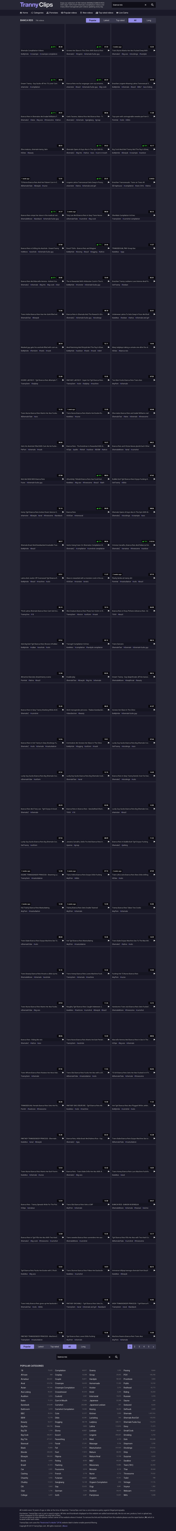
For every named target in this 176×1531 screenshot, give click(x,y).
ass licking (148, 87)
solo (122, 120)
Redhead (128, 1388)
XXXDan (69, 516)
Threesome (129, 1474)
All (135, 20)
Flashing (58, 1465)
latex (33, 120)
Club (23, 1491)
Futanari (58, 1478)
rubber (33, 647)
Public (126, 1383)
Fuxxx (23, 483)
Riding (126, 1392)
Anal (23, 1383)
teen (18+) (140, 186)
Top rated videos (104, 12)
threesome (49, 120)
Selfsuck (127, 1409)
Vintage (127, 1482)
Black (23, 1448)
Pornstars (52, 12)
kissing (79, 252)
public (76, 450)
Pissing (127, 1370)
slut (58, 285)
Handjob (93, 1379)
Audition (24, 1396)
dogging (94, 252)
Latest (106, 20)
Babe (23, 1400)
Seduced (127, 1405)
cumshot (83, 219)
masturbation (126, 582)
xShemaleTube (72, 219)
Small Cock (128, 1431)
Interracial (93, 1396)
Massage (93, 1443)
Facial (57, 1443)
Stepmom (128, 1443)
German (58, 1491)
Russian (127, 1396)
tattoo (58, 120)
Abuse (65, 1526)
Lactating (93, 1418)
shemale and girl (89, 186)
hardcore (79, 1010)
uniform (88, 614)
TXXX (114, 614)
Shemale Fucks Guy (132, 1422)
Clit (22, 1486)
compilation (35, 87)
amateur (126, 549)
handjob (143, 54)
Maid (91, 1439)
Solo (126, 1439)
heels (42, 351)
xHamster (24, 87)
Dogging (58, 1422)
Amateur (25, 1379)
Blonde (24, 1452)
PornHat (115, 120)
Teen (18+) (128, 1465)
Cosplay (58, 1375)
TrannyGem (116, 219)
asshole (33, 252)
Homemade (94, 1383)
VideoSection (71, 713)
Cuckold (58, 1396)
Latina (92, 1426)
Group (92, 1375)
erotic (86, 582)
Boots (23, 1461)
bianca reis (124, 351)
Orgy (91, 1486)
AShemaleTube (26, 186)
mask (49, 351)
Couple (58, 1379)
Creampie (59, 1383)
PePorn (23, 450)
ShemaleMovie (26, 219)
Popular (92, 20)
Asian (23, 1388)
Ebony (58, 1431)
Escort (58, 1435)
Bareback (25, 1405)
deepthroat (130, 680)
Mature (92, 1452)
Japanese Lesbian (97, 1405)
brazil (78, 87)
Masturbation (95, 1448)
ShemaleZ (70, 54)
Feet (57, 1452)
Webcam (127, 1491)
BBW (23, 1418)
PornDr (23, 1109)
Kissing (92, 1409)
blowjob (125, 153)
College (24, 1495)
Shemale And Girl (131, 1418)
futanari (138, 1208)
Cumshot (59, 1405)
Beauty (24, 1422)
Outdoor (93, 1491)
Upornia (69, 845)
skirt (100, 351)
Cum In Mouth (61, 1400)
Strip (126, 1452)
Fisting (58, 1461)
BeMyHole (25, 54)
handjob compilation (95, 647)
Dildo (57, 1418)
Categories (37, 12)
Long (149, 20)
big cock (103, 87)
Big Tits (24, 1439)
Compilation (60, 1370)
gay (122, 252)
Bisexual (24, 1443)
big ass (125, 54)
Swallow (127, 1461)
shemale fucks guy (92, 54)
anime (145, 1208)
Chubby (24, 1482)
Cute (57, 1413)
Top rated (120, 20)
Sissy (126, 1426)
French (58, 1474)
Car (22, 1469)
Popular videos (69, 12)
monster (80, 285)
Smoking (127, 1435)
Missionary (94, 1465)
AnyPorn (115, 384)
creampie (34, 54)
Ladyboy (93, 1422)
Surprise (127, 1456)
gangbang (90, 120)
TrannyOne (25, 614)
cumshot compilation (132, 219)
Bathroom (25, 1409)
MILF (140, 87)
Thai (126, 1469)
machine (95, 384)
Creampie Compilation (65, 1388)
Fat (56, 1448)
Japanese (93, 1400)
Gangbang (59, 1482)
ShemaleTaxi (26, 318)
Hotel (91, 1392)
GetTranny (116, 285)
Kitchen (92, 1413)
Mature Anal (94, 1456)
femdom (34, 351)
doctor (80, 614)
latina (78, 186)
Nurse (92, 1474)
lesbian (125, 285)
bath (102, 483)
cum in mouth (102, 153)
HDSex (23, 153)
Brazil (23, 1465)
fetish (83, 450)
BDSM (98, 450)
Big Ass (24, 1426)
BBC (23, 1413)
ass (92, 153)
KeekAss (115, 252)
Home (24, 12)
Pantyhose (94, 1495)
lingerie (80, 54)
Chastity (24, 1478)
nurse (45, 186)
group (98, 120)
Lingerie (92, 1435)
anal (127, 450)
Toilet (126, 1478)
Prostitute (128, 1379)
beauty (31, 153)
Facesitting (60, 1439)
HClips (68, 450)
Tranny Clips (36, 4)
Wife (126, 1495)
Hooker (92, 1388)
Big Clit (24, 1431)
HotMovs (24, 252)
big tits (79, 153)
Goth (57, 1495)
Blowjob (24, 1456)
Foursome (59, 1469)
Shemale (128, 1413)
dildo (128, 120)
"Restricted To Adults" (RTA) (50, 1523)
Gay (56, 1486)
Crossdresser (61, 1392)
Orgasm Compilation (98, 1482)
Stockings (128, 1448)
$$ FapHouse (117, 186)
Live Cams (122, 12)
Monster (93, 1469)
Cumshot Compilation (64, 1409)
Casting (24, 1474)
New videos (86, 12)
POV (126, 1375)
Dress (57, 1426)
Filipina (58, 1456)
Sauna (126, 1400)
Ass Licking (26, 1392)
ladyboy (35, 384)
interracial (79, 516)
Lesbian (92, 1431)
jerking (125, 845)
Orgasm (93, 1478)
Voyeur (127, 1486)
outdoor (143, 153)
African (24, 1375)
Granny (92, 1370)
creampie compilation (49, 54)
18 (33, 614)
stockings (134, 54)
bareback (38, 219)
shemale (125, 87)
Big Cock (24, 1435)
